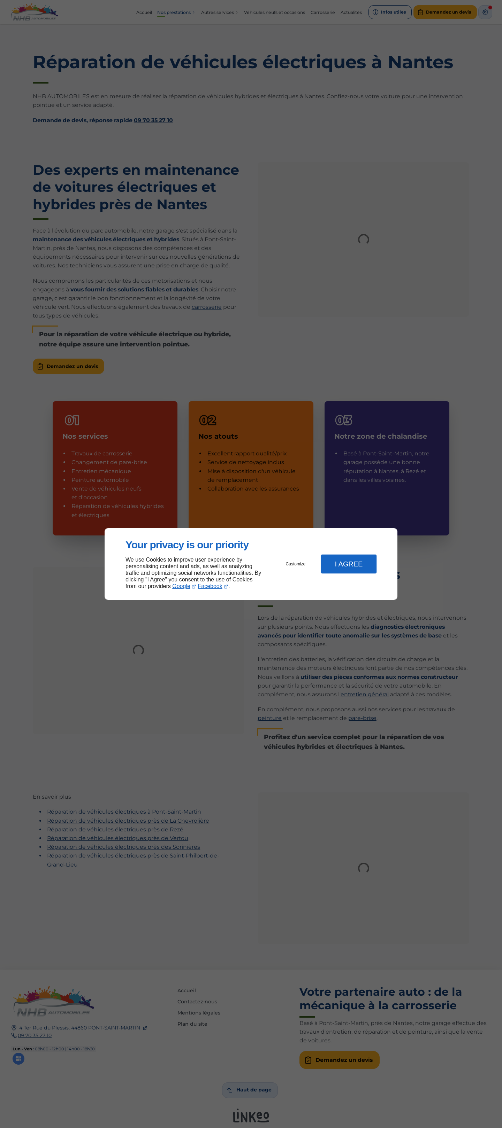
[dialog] (251, 564)
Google (181, 586)
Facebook (210, 586)
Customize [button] (296, 564)
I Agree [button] (349, 564)
